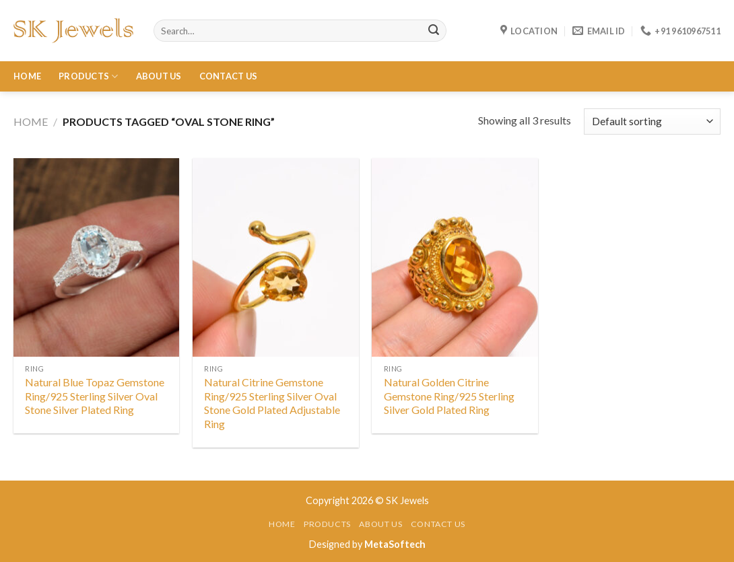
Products (89, 76)
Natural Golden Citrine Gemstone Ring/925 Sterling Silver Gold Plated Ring (449, 396)
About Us (159, 76)
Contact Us (228, 76)
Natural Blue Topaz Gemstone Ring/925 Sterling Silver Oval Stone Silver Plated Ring (94, 396)
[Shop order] (652, 121)
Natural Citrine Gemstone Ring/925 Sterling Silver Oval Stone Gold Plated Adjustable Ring (272, 403)
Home (27, 76)
